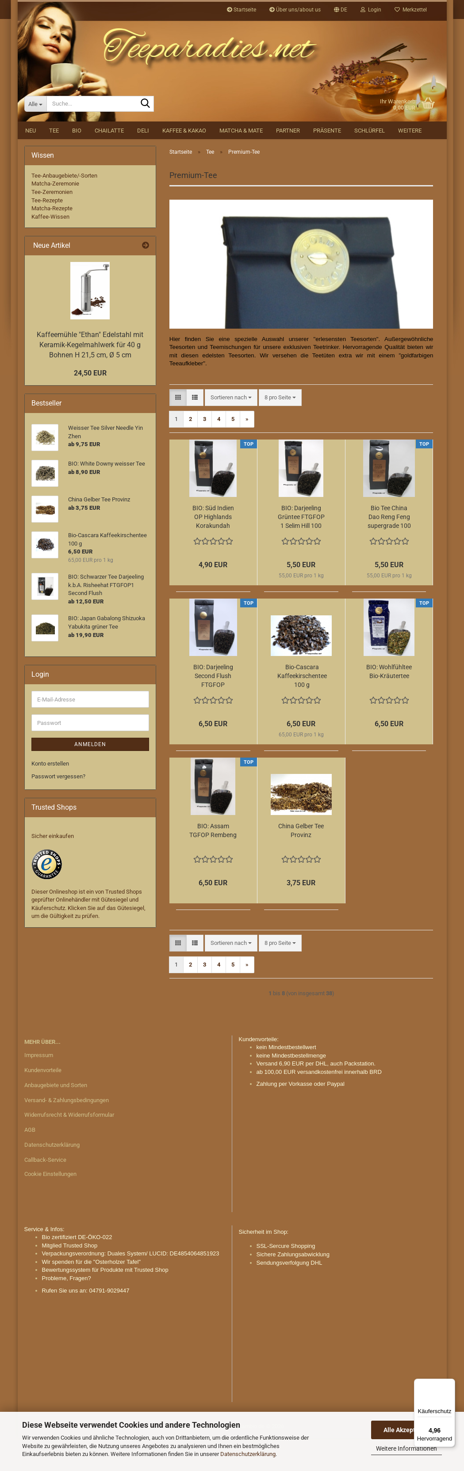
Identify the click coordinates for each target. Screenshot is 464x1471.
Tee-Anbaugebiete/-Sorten (64, 208)
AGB (29, 1163)
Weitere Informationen (406, 1448)
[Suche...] (35, 137)
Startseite (241, 10)
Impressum (38, 1088)
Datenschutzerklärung (248, 1454)
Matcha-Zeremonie (55, 216)
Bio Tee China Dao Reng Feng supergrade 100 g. (389, 550)
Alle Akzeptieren (406, 1429)
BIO (76, 163)
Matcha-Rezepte (52, 241)
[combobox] (231, 431)
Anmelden (90, 777)
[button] (340, 9)
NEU (30, 163)
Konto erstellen (50, 796)
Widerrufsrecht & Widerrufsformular (69, 1148)
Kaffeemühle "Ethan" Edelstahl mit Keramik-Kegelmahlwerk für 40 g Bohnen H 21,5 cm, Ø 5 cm (90, 378)
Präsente (327, 163)
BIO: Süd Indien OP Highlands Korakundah (213, 550)
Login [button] (370, 10)
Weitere (410, 163)
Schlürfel (369, 163)
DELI (143, 163)
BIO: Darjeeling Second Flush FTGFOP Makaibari (213, 709)
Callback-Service (45, 1193)
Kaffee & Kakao (184, 163)
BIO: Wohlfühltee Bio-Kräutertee (389, 705)
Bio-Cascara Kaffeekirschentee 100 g (302, 709)
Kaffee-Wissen (50, 249)
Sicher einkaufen (52, 869)
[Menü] (450, 1384)
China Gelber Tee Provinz (301, 864)
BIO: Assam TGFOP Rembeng (213, 864)
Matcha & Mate (241, 163)
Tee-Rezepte (47, 233)
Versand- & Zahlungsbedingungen (66, 1133)
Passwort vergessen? (58, 809)
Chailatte (109, 163)
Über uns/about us (295, 10)
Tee (54, 163)
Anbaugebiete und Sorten (55, 1118)
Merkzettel (411, 10)
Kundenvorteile (42, 1103)
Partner (288, 163)
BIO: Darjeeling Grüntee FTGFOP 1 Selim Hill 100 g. (301, 550)
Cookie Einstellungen (50, 1207)
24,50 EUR (90, 406)
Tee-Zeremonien (52, 225)
